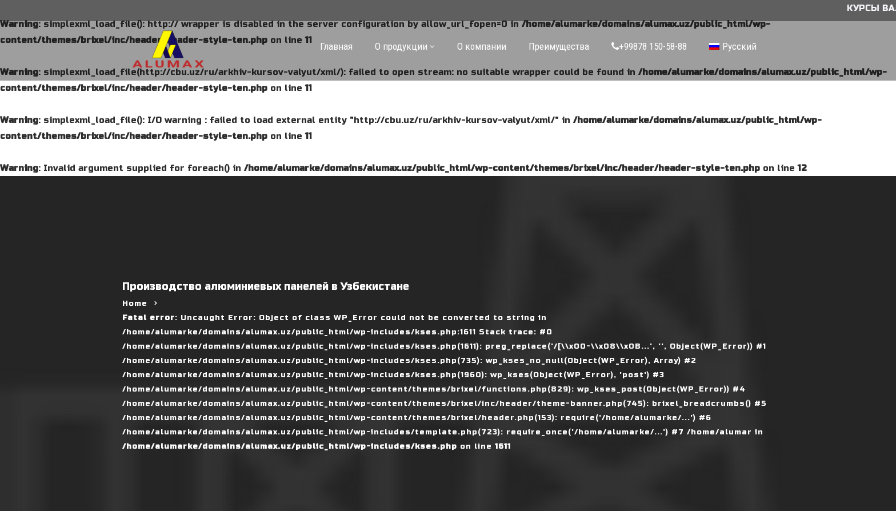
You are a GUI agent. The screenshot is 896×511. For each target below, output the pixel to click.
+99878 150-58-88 (649, 46)
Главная (336, 46)
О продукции (401, 46)
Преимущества (559, 46)
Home (134, 303)
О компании (481, 46)
